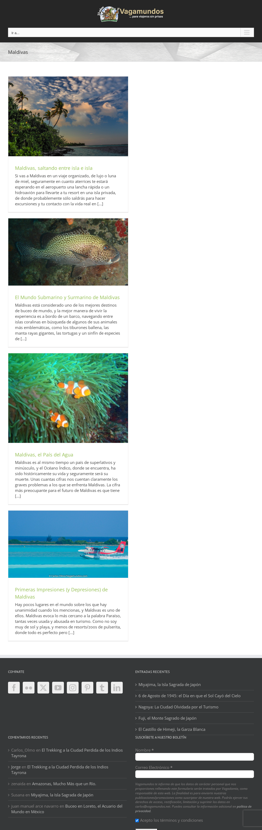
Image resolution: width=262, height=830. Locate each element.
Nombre (144, 750)
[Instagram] (73, 687)
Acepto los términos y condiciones (169, 820)
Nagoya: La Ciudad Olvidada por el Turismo (178, 706)
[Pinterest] (87, 687)
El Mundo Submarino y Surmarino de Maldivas (67, 297)
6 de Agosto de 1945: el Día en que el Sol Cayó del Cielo (189, 695)
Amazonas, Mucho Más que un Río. (64, 783)
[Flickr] (28, 687)
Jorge (16, 766)
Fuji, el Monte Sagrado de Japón (167, 718)
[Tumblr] (102, 687)
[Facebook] (14, 687)
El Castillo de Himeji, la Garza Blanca (171, 729)
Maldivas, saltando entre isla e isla (54, 168)
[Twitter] (43, 687)
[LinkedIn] (117, 687)
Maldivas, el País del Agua (44, 454)
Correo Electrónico (153, 767)
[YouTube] (58, 687)
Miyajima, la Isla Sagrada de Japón (169, 684)
